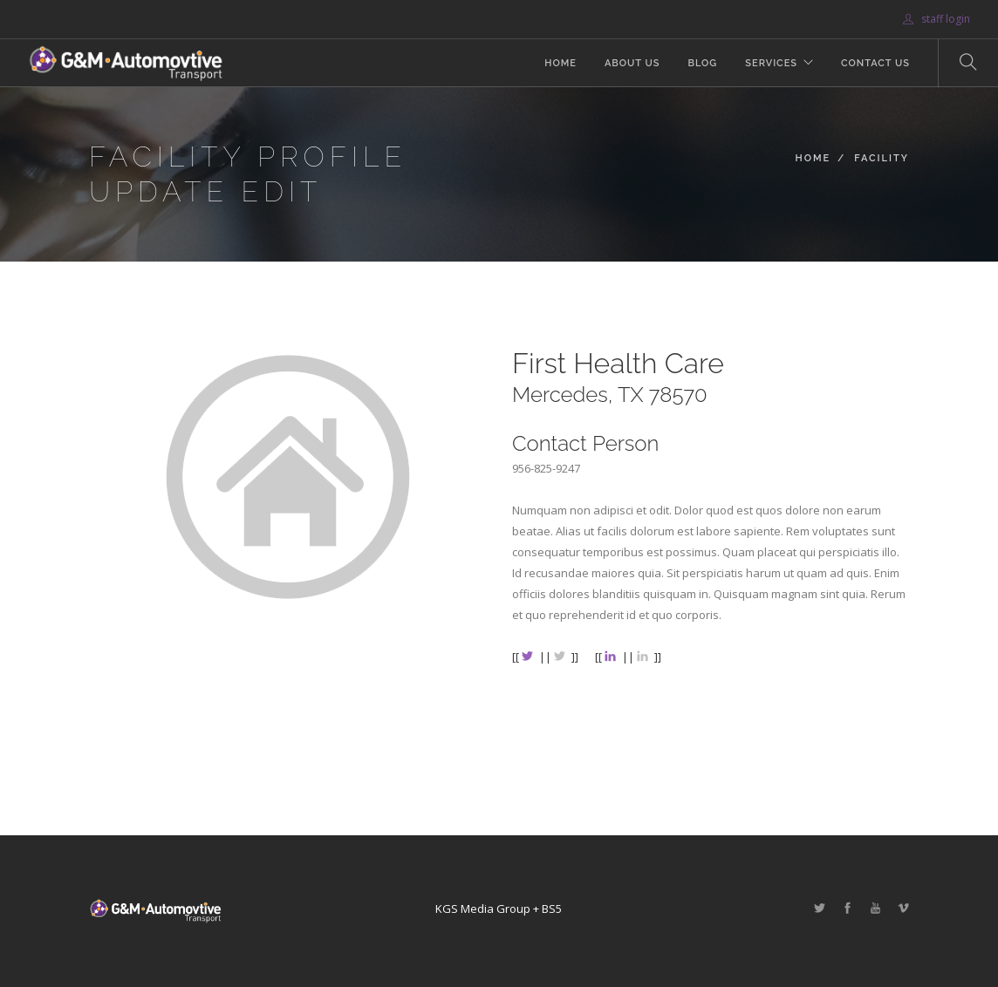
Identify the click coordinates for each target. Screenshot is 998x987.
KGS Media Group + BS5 (498, 908)
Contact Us (875, 63)
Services (771, 63)
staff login (936, 18)
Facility (881, 158)
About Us (632, 63)
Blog (702, 63)
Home (560, 63)
